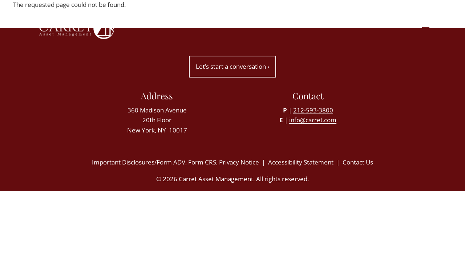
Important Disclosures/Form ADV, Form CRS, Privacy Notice (175, 162)
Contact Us (358, 162)
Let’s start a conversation (232, 66)
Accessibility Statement (300, 162)
